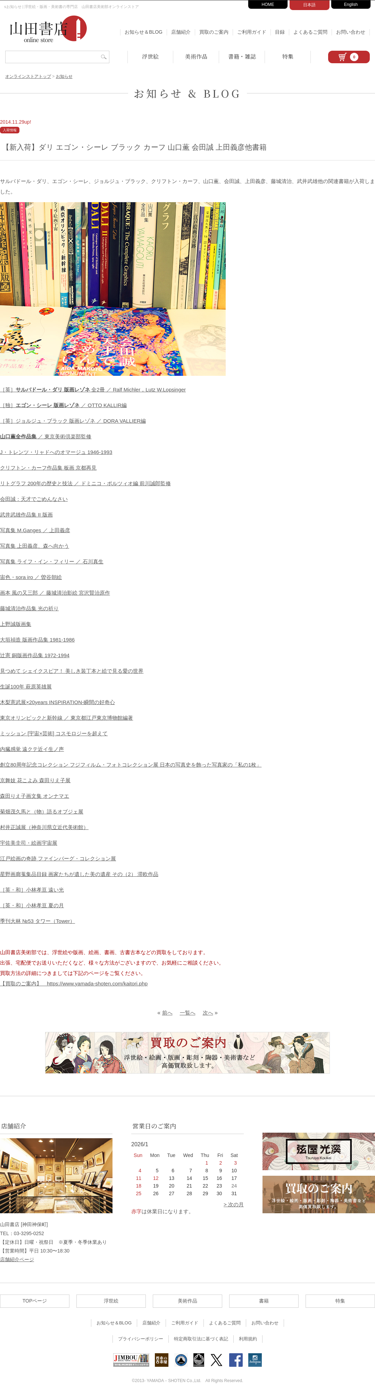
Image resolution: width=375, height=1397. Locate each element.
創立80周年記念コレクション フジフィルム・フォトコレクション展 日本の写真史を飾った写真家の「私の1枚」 (130, 765)
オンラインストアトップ (28, 76)
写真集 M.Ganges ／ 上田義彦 (35, 530)
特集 (287, 56)
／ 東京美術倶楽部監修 (45, 436)
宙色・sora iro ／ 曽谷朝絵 (31, 577)
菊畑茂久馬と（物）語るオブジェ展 (41, 812)
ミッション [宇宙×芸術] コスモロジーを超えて (54, 733)
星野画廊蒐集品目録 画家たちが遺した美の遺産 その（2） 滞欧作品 (79, 874)
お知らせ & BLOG (187, 93)
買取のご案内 (213, 32)
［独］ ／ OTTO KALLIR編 (63, 405)
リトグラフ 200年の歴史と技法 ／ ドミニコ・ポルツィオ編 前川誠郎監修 (85, 483)
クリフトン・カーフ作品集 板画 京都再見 (48, 468)
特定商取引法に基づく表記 (201, 1338)
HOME (268, 4)
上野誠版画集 (15, 624)
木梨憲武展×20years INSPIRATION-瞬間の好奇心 (57, 702)
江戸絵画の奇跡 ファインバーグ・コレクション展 (58, 858)
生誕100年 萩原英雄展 (26, 686)
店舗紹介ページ (17, 1259)
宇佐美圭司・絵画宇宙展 (28, 843)
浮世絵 (150, 56)
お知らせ (64, 76)
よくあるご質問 (310, 32)
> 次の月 (234, 1204)
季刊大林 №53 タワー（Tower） (37, 921)
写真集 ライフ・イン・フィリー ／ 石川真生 (51, 561)
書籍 (264, 1301)
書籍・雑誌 (242, 56)
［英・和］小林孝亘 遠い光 (32, 890)
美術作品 (196, 56)
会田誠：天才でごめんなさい (34, 499)
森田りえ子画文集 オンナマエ (34, 796)
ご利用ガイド (251, 32)
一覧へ (187, 1013)
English (351, 4)
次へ (208, 1013)
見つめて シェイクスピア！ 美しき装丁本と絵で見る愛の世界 (71, 671)
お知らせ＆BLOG (143, 32)
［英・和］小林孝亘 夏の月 (32, 905)
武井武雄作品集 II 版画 (26, 515)
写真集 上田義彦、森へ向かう (34, 546)
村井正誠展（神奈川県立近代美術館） (44, 827)
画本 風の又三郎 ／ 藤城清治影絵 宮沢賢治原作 (55, 593)
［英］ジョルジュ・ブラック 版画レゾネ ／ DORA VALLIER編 (73, 421)
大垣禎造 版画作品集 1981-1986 (37, 640)
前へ (167, 1013)
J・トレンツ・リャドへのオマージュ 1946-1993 (56, 452)
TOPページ (35, 1301)
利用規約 (248, 1338)
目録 (280, 32)
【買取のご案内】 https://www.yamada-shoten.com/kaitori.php (74, 983)
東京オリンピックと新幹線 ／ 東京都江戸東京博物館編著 (66, 718)
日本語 (309, 4)
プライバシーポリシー (140, 1338)
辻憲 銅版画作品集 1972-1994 (34, 655)
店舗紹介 (181, 32)
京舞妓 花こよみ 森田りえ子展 (35, 780)
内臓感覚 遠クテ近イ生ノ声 (32, 749)
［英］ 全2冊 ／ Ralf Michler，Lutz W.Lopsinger (93, 389)
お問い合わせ (350, 32)
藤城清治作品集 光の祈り (29, 608)
